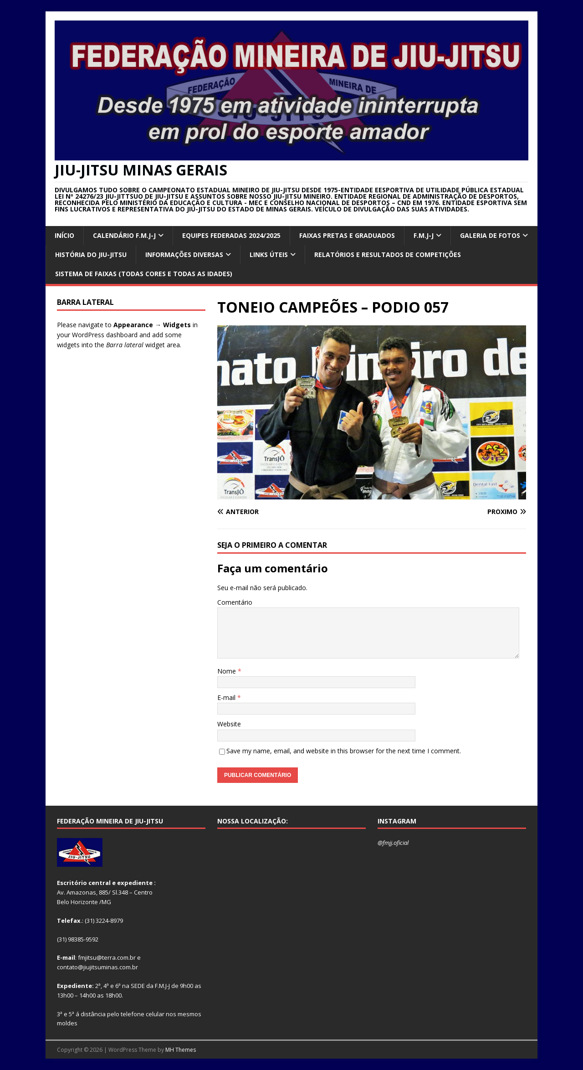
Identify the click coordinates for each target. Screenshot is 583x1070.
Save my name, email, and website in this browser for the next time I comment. (343, 750)
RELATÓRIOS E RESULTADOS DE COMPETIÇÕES (387, 254)
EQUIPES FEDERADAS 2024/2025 (231, 235)
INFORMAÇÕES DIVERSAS (184, 254)
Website (229, 724)
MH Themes (180, 1050)
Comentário (234, 602)
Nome (227, 671)
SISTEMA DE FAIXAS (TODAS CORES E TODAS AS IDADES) (143, 273)
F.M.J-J (424, 235)
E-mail (227, 697)
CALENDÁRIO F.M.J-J (124, 235)
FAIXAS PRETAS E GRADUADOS (347, 235)
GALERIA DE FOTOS (490, 235)
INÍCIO (64, 235)
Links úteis (269, 254)
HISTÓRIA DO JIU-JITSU (91, 254)
